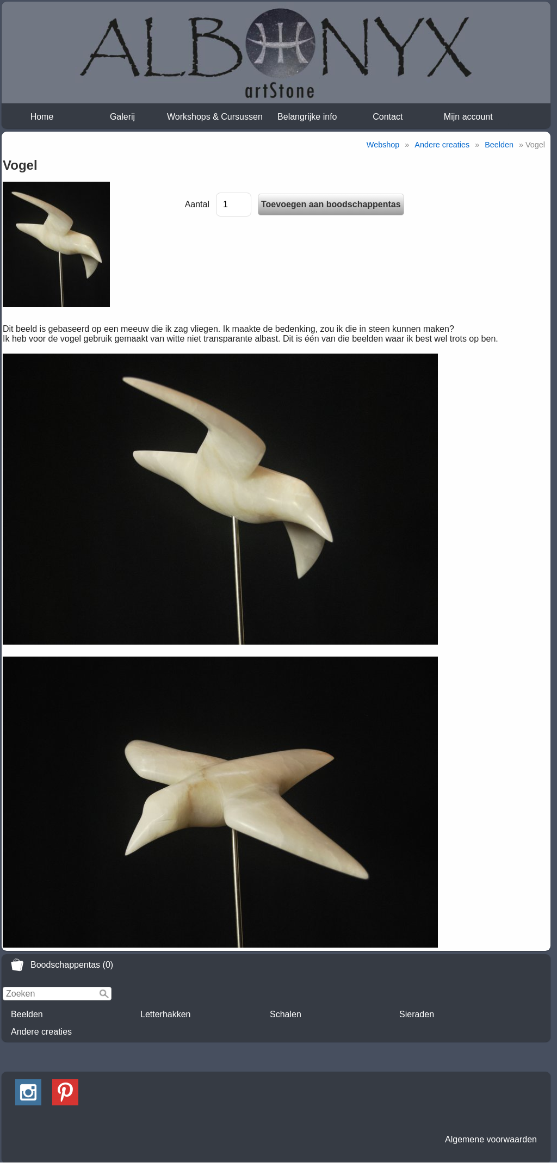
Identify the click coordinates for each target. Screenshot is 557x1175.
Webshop (383, 144)
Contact (388, 116)
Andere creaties (41, 1031)
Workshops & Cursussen (215, 116)
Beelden (27, 1014)
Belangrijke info (307, 116)
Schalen (285, 1014)
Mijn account (468, 116)
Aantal (197, 204)
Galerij (122, 116)
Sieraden (416, 1014)
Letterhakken (165, 1014)
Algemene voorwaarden (491, 1139)
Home (42, 116)
